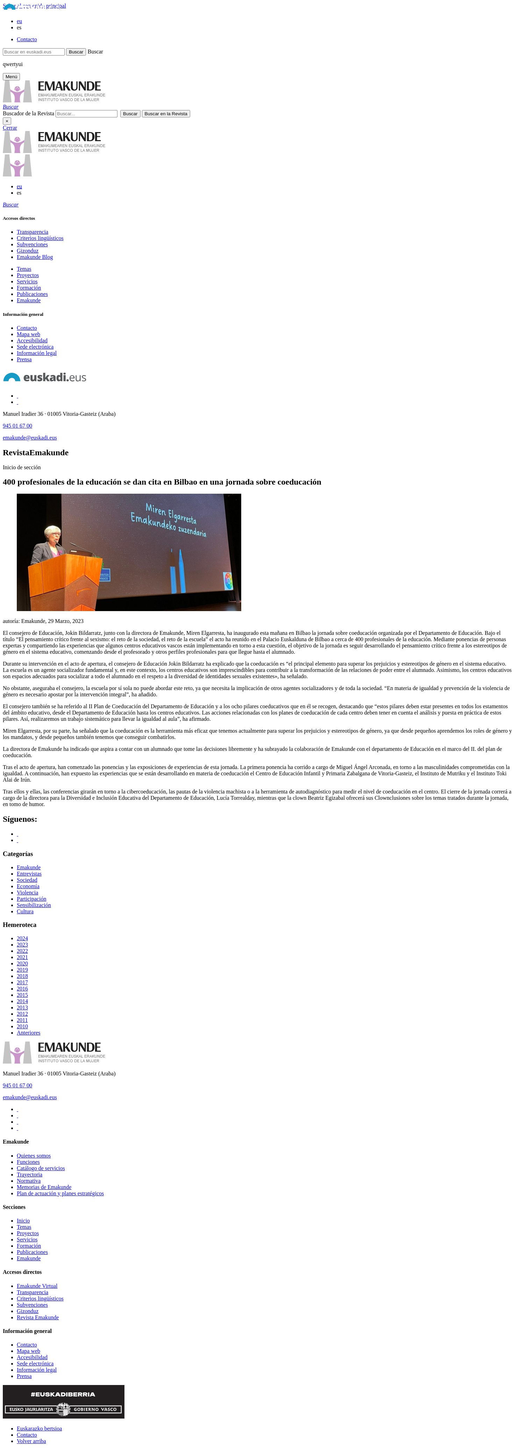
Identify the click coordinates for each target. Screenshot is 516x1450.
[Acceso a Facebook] (17, 396)
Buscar (95, 52)
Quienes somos (34, 1156)
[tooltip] (11, 107)
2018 (22, 976)
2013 (22, 1007)
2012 (22, 1014)
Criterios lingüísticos (40, 238)
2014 (22, 1001)
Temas (24, 269)
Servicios (27, 281)
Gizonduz (27, 251)
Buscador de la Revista (28, 113)
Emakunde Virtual (37, 1286)
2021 (22, 957)
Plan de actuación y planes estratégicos (60, 1193)
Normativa (29, 1181)
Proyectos (28, 275)
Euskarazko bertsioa (39, 1428)
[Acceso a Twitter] (17, 402)
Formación (29, 288)
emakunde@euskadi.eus (30, 438)
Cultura (25, 911)
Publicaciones (32, 294)
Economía (28, 886)
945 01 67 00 (17, 426)
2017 (22, 982)
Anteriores (29, 1033)
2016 (22, 989)
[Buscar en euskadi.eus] (34, 52)
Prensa (24, 359)
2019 (22, 970)
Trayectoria (29, 1174)
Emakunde (29, 300)
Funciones (28, 1162)
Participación (31, 899)
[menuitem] (265, 232)
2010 (22, 1026)
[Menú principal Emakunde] (11, 76)
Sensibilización (34, 905)
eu (19, 21)
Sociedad (27, 880)
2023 (22, 945)
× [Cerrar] (7, 121)
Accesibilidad (32, 340)
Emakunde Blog (35, 257)
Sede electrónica (35, 347)
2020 (22, 963)
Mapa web (28, 334)
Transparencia (32, 232)
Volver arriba (31, 1441)
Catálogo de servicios (41, 1168)
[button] (11, 107)
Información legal (37, 353)
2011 (22, 1020)
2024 (22, 938)
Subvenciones (32, 244)
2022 (22, 951)
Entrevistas (29, 874)
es (19, 27)
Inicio (23, 1221)
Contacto (27, 39)
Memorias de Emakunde (44, 1187)
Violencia (27, 893)
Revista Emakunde (38, 1317)
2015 (22, 995)
